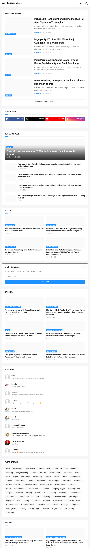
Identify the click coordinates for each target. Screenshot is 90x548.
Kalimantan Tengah (13, 485)
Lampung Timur (74, 489)
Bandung (9, 473)
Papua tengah (11, 497)
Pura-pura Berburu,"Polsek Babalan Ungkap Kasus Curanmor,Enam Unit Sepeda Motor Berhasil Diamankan (49, 165)
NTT (45, 493)
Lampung (45, 489)
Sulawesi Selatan (59, 501)
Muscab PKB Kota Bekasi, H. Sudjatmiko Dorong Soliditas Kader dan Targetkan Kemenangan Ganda (65, 230)
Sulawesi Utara (74, 501)
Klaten (8, 489)
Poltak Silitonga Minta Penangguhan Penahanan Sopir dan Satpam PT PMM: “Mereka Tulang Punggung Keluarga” (64, 252)
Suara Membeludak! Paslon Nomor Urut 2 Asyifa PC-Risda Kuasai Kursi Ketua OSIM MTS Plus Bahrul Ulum (51, 176)
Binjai (77, 473)
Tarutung (22, 509)
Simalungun (73, 497)
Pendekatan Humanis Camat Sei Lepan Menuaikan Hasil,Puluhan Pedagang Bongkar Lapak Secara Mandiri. (49, 186)
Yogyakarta (56, 509)
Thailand (45, 509)
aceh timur (10, 512)
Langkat (9, 493)
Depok (56, 477)
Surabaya (64, 505)
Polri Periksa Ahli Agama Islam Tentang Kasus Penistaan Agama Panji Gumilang (56, 62)
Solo (18, 501)
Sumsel (55, 505)
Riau (37, 497)
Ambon (41, 469)
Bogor (15, 477)
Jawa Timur (66, 481)
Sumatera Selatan (27, 505)
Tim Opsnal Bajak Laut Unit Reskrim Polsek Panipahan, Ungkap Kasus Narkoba (21, 356)
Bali (48, 469)
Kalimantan (78, 481)
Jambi (31, 481)
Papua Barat (75, 493)
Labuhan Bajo (19, 489)
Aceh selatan (30, 469)
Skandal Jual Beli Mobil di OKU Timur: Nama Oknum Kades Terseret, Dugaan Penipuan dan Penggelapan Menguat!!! (65, 312)
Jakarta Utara (20, 481)
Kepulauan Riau (60, 485)
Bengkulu (43, 473)
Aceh (8, 469)
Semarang (46, 497)
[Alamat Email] (45, 277)
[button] (3, 4)
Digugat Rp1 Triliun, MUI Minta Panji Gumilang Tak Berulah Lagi (54, 41)
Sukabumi (36, 501)
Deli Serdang (37, 477)
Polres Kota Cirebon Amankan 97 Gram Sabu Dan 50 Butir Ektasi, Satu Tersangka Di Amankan (65, 356)
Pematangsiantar (26, 497)
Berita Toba (68, 473)
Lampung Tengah (58, 489)
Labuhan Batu (33, 489)
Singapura (10, 501)
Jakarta (9, 481)
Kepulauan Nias (46, 485)
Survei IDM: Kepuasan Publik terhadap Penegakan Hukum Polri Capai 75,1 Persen (23, 542)
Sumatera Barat (12, 505)
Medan (37, 493)
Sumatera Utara (43, 505)
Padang (53, 493)
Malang (29, 493)
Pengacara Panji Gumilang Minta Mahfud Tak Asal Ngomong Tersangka (59, 20)
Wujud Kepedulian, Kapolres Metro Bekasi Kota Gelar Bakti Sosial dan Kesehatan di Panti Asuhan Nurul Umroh (64, 543)
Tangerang (75, 505)
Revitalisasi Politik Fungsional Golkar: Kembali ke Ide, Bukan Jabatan (23, 251)
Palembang (63, 493)
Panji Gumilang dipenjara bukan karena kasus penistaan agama (59, 82)
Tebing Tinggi (34, 509)
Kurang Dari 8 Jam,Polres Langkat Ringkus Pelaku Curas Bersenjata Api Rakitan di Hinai (23, 335)
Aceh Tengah (17, 469)
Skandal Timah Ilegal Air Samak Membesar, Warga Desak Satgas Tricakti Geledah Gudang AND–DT (51, 197)
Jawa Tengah (54, 481)
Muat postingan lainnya (44, 101)
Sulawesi (46, 501)
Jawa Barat (41, 481)
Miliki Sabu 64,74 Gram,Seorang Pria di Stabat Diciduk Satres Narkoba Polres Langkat (63, 335)
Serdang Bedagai (60, 497)
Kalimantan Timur (30, 485)
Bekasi (34, 473)
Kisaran (72, 485)
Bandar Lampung (72, 469)
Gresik (64, 477)
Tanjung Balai (11, 509)
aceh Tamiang (69, 509)
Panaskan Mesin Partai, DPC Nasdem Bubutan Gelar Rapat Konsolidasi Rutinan (24, 230)
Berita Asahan (55, 473)
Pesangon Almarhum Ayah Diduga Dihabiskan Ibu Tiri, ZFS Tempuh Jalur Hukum (23, 311)
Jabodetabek (75, 477)
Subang (26, 501)
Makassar (19, 493)
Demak (48, 477)
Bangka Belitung (22, 473)
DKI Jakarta (25, 477)
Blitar (8, 477)
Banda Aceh (57, 469)
